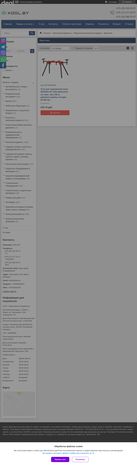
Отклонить (80, 459)
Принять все (60, 459)
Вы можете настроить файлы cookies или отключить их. (67, 453)
